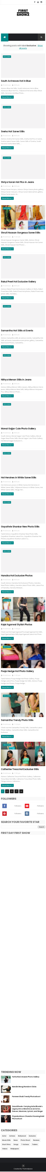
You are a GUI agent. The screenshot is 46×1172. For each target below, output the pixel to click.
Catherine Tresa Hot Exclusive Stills (20, 769)
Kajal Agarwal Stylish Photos (16, 624)
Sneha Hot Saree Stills (13, 131)
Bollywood (22, 1136)
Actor (4, 1136)
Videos (4, 1149)
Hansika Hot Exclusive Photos (17, 575)
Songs (16, 1145)
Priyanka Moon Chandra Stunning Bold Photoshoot (28, 1117)
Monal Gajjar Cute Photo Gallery (18, 428)
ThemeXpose (27, 1169)
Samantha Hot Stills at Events (17, 331)
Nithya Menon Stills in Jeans (16, 380)
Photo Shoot (25, 1140)
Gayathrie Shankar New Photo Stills (20, 527)
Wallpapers (14, 1149)
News (16, 1140)
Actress (12, 1136)
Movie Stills (6, 1140)
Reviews (36, 1140)
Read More (6, 97)
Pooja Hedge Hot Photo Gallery (17, 671)
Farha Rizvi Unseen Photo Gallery (25, 1077)
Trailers (35, 1145)
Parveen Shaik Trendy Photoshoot (26, 1097)
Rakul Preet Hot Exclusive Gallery (18, 282)
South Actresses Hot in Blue (16, 81)
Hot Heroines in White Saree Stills (18, 478)
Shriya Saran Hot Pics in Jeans (17, 182)
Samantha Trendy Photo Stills (17, 720)
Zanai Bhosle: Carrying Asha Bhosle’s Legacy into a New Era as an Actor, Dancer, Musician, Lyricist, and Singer (27, 1109)
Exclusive (7, 57)
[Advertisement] (23, 27)
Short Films (6, 1145)
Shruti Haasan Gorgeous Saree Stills (20, 233)
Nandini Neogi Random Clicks (24, 1087)
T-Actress (25, 1145)
